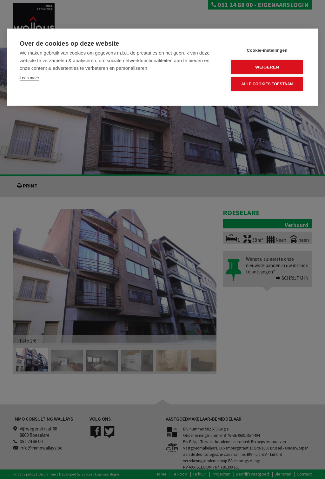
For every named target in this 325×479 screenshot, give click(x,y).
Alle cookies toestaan (267, 84)
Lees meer (29, 77)
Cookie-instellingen (267, 50)
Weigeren (267, 67)
